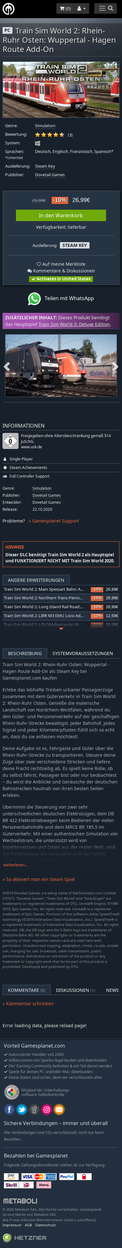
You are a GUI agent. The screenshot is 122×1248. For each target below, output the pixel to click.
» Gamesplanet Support (54, 521)
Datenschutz (45, 1225)
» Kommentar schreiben (28, 1003)
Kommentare (26, 990)
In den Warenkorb (61, 215)
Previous (6, 365)
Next (115, 365)
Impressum (12, 1225)
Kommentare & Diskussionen (61, 271)
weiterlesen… (15, 865)
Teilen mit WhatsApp (61, 298)
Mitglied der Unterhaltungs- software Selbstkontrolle (45, 1092)
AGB (28, 1225)
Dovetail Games (50, 174)
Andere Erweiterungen (36, 580)
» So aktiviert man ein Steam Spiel (39, 879)
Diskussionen (75, 990)
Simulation (45, 125)
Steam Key (45, 166)
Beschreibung (25, 653)
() (65, 8)
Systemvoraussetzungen (83, 653)
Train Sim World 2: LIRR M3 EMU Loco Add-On (47, 615)
